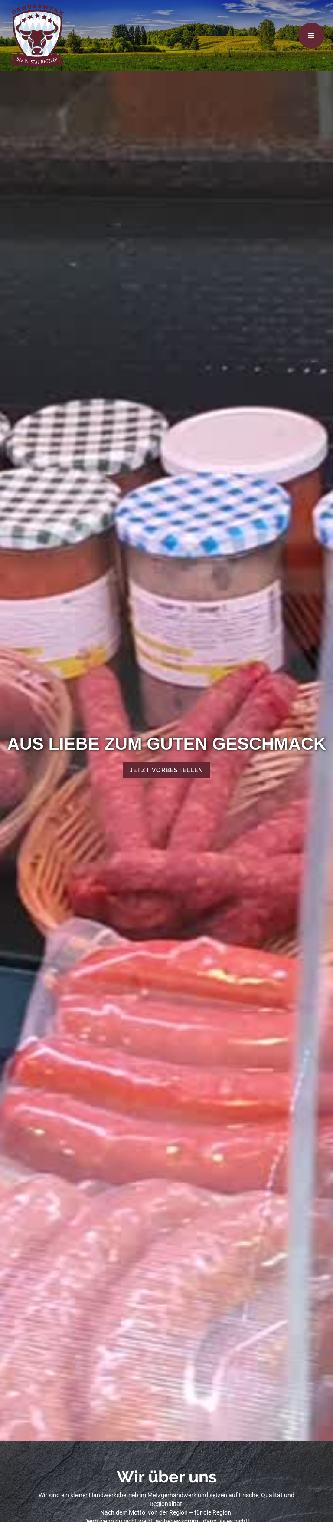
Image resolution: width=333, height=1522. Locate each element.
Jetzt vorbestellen (166, 770)
